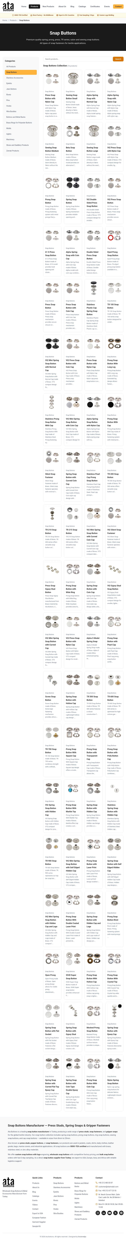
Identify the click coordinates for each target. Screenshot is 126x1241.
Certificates (95, 6)
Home (23, 6)
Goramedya (82, 1237)
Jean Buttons (11, 89)
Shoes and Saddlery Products (17, 145)
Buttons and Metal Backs (15, 117)
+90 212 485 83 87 (106, 1183)
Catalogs (82, 6)
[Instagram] (98, 1213)
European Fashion (39, 1218)
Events (107, 6)
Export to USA (37, 1213)
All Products (11, 67)
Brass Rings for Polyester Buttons (19, 123)
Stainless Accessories (14, 78)
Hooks (8, 106)
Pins (8, 100)
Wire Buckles (11, 111)
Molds (8, 128)
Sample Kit (36, 1226)
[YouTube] (109, 1213)
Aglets (8, 134)
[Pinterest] (121, 1213)
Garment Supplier (39, 1222)
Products (34, 6)
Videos (35, 1205)
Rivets (8, 95)
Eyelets (9, 83)
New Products (48, 6)
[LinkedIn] (103, 1213)
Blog (72, 6)
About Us (62, 6)
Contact (118, 6)
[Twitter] (115, 1213)
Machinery (10, 139)
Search (118, 59)
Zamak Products (12, 151)
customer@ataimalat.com (108, 1187)
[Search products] (77, 59)
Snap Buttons (11, 72)
